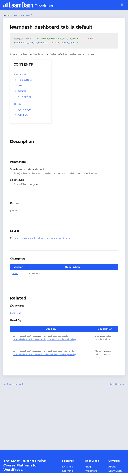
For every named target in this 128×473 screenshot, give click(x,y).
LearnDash (16, 313)
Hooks (26, 15)
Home (16, 15)
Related (18, 104)
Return (22, 85)
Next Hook (116, 384)
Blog (88, 466)
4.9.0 (15, 273)
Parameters (25, 79)
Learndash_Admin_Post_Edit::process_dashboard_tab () (44, 339)
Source (22, 91)
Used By (23, 114)
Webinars (91, 470)
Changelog (24, 96)
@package (24, 109)
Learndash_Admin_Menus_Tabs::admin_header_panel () (44, 354)
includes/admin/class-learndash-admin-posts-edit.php (45, 238)
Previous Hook (14, 384)
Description (20, 74)
